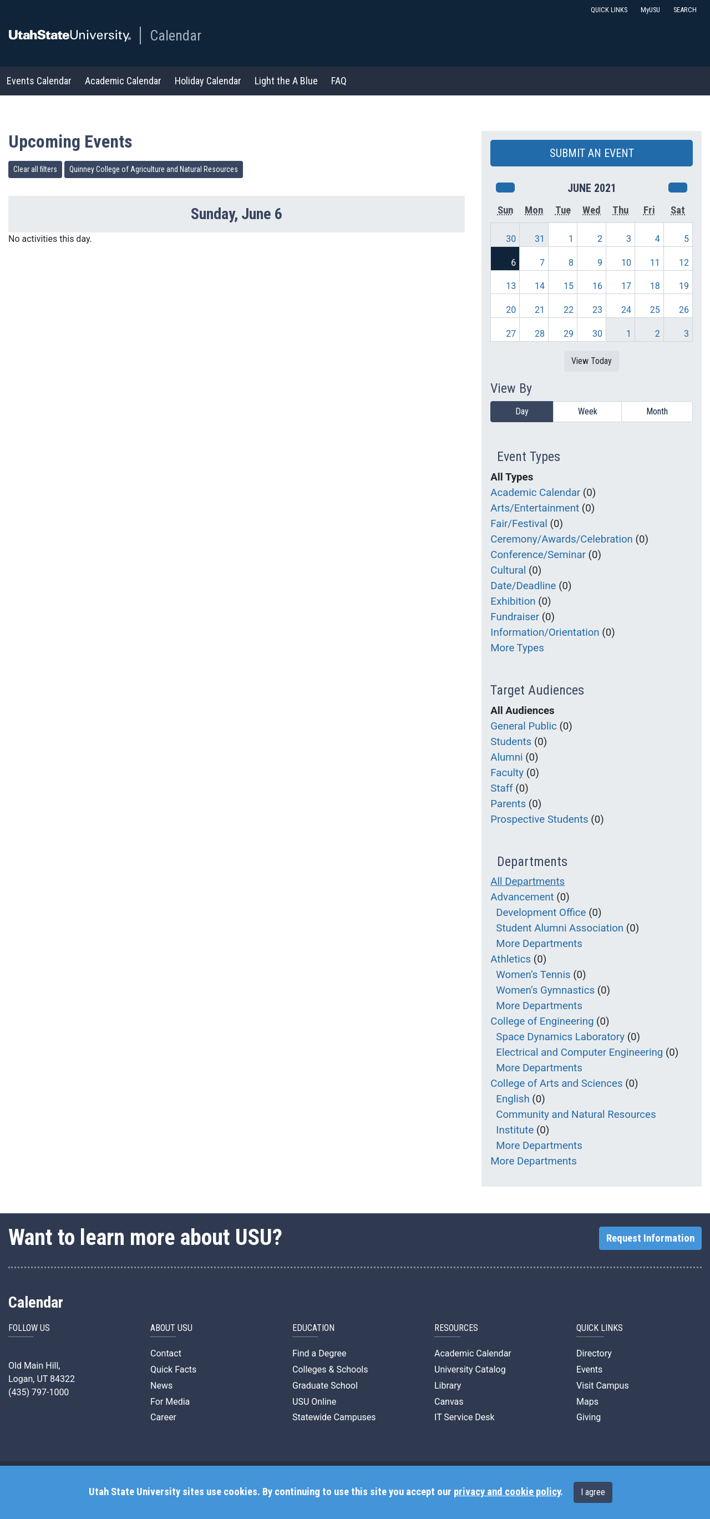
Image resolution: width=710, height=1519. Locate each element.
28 (540, 333)
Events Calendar (39, 81)
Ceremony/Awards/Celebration (561, 539)
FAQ (339, 81)
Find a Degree (319, 1353)
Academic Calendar (123, 81)
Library (447, 1385)
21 (540, 310)
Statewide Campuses (334, 1417)
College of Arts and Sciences (556, 1083)
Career (163, 1417)
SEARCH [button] (685, 10)
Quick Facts (173, 1369)
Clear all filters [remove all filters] (35, 169)
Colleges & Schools (330, 1369)
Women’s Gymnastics (545, 990)
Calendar (175, 35)
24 (626, 310)
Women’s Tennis (533, 975)
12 (684, 262)
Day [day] (522, 411)
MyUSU (650, 10)
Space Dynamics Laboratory (560, 1037)
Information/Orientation (544, 632)
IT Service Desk (464, 1417)
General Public (523, 726)
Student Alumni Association (559, 928)
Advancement (522, 897)
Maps (587, 1401)
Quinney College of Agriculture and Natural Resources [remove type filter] (153, 169)
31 (540, 239)
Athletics (510, 959)
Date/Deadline (523, 586)
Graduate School (325, 1385)
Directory (594, 1353)
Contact (165, 1353)
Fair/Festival (518, 524)
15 (569, 286)
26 (684, 310)
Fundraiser (514, 617)
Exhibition (512, 601)
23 (597, 310)
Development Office (541, 913)
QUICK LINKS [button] (609, 10)
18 (655, 286)
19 (684, 286)
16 (597, 286)
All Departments (527, 881)
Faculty (507, 773)
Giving (588, 1417)
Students (510, 742)
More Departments (539, 944)
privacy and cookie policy (507, 1492)
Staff (501, 788)
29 (569, 333)
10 (626, 262)
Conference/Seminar (538, 555)
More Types (517, 648)
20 (511, 310)
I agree (593, 1492)
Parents (508, 804)
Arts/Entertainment (534, 508)
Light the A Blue (286, 81)
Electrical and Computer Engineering (579, 1052)
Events (589, 1369)
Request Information (650, 1238)
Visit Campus (602, 1385)
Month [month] (657, 411)
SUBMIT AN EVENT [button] (592, 153)
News (161, 1385)
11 (655, 262)
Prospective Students (539, 819)
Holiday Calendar (208, 81)
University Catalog (470, 1369)
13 (511, 286)
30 (511, 239)
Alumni (506, 757)
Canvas (449, 1401)
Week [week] (587, 411)
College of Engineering (542, 1021)
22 (569, 310)
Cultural (508, 570)
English (512, 1099)
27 (511, 333)
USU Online (314, 1401)
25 (655, 310)
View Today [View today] (591, 361)
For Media (170, 1401)
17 (626, 286)
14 (540, 286)
